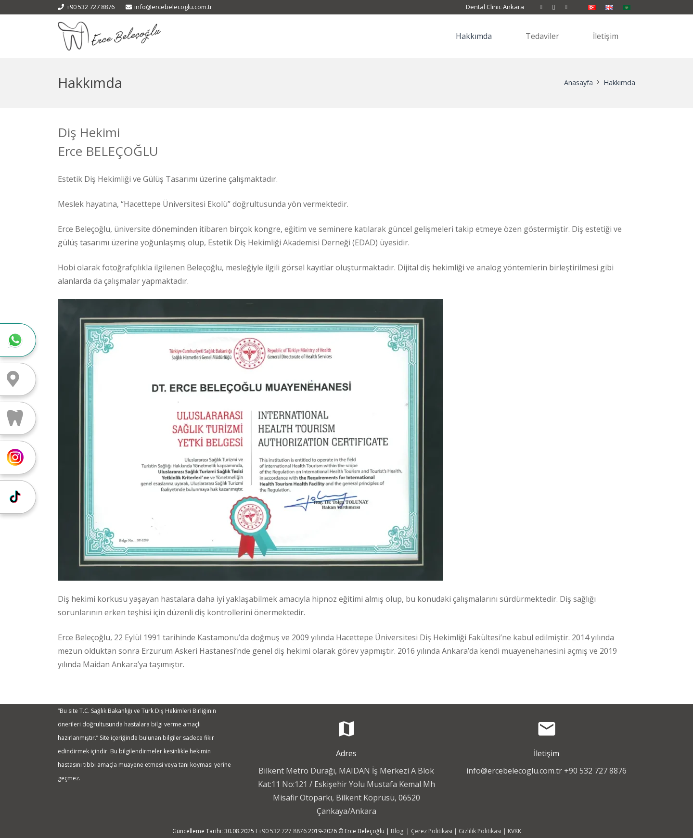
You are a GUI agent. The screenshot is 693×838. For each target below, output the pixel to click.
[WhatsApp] (566, 7)
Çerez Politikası (431, 831)
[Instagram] (554, 7)
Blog (398, 831)
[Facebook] (541, 7)
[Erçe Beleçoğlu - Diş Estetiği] (109, 36)
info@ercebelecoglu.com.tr (514, 770)
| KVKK (511, 831)
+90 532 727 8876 (595, 770)
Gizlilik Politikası (480, 831)
